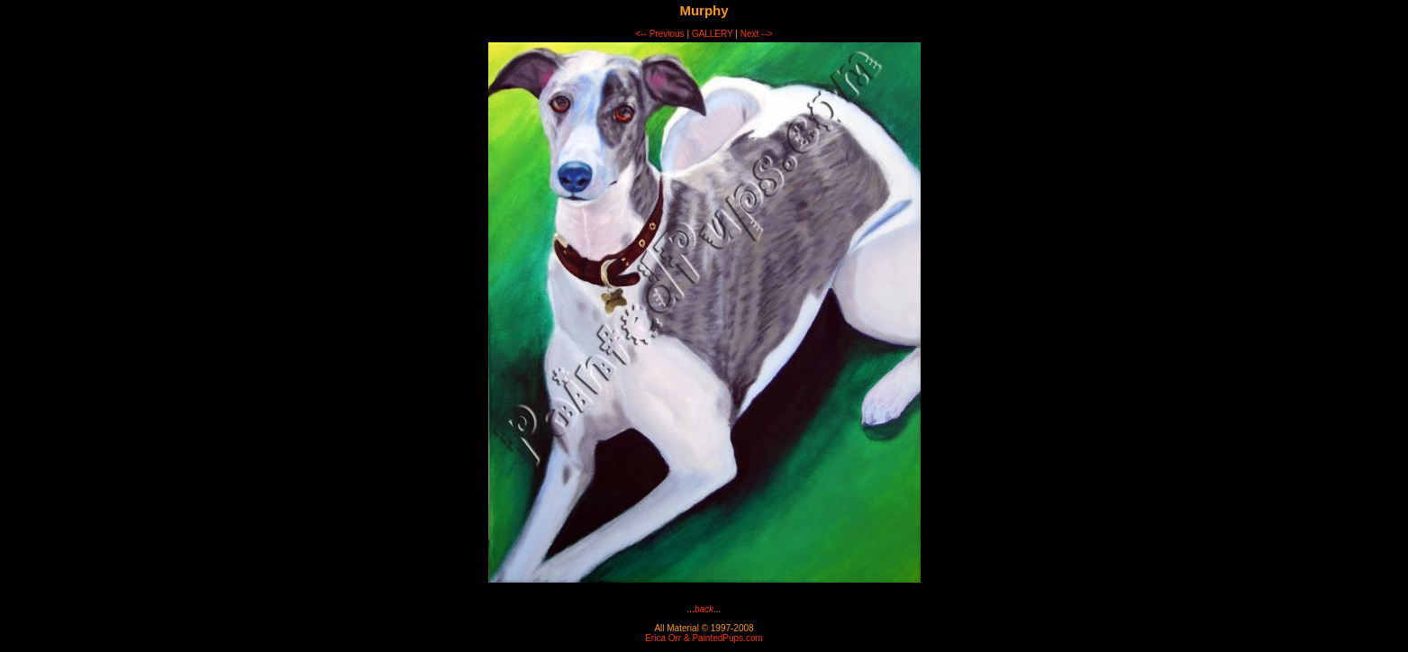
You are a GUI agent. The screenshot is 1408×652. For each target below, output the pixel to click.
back (704, 609)
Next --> (756, 34)
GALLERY (712, 34)
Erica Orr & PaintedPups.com (704, 638)
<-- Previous (659, 34)
